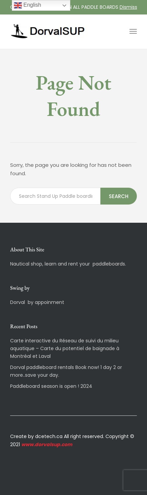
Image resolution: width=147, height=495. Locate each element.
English (27, 5)
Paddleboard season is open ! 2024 (51, 386)
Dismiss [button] (128, 7)
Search (118, 196)
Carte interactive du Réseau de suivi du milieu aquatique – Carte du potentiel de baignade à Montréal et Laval (64, 348)
